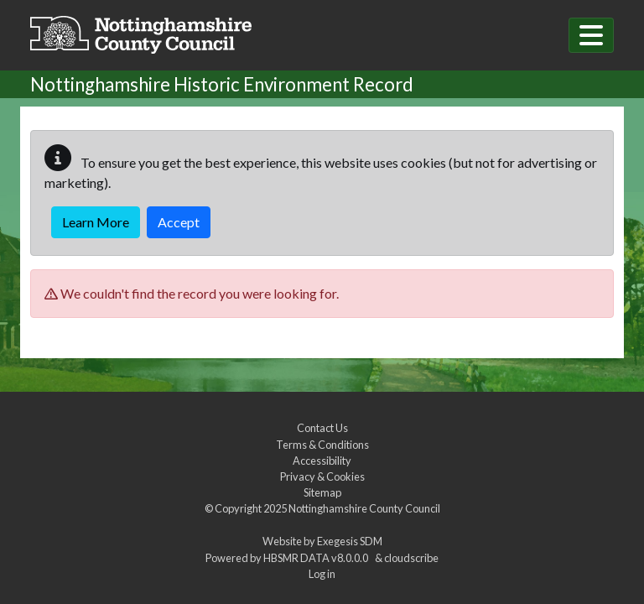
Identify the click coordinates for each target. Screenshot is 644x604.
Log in (322, 574)
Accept (179, 222)
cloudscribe (411, 558)
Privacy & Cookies (322, 476)
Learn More (95, 222)
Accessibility (322, 460)
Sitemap (322, 492)
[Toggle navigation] (591, 35)
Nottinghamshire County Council (364, 508)
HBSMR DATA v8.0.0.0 (317, 558)
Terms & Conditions (322, 444)
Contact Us (322, 428)
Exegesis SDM (349, 541)
